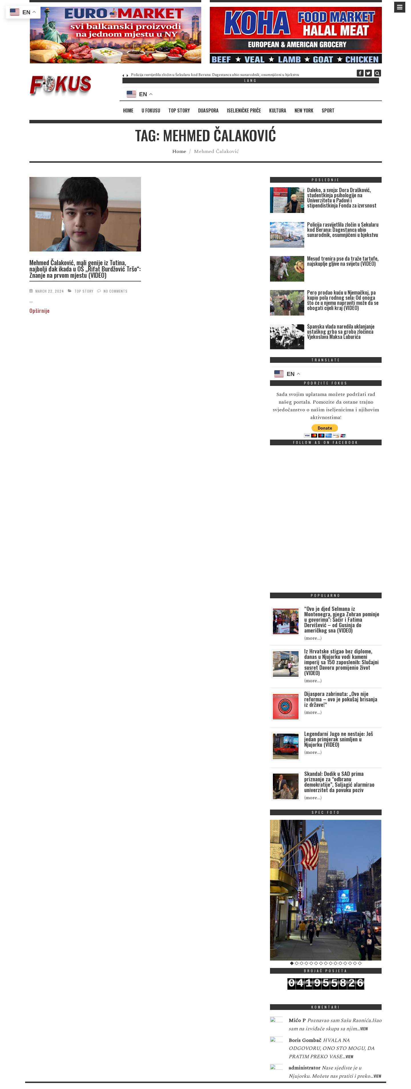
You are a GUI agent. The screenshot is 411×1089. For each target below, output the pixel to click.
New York (304, 110)
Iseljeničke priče (244, 110)
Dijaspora (208, 110)
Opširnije (39, 310)
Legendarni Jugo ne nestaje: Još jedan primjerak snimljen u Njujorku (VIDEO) (338, 738)
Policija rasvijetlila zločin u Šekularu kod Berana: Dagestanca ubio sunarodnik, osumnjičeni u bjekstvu (215, 75)
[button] (115, 35)
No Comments (116, 291)
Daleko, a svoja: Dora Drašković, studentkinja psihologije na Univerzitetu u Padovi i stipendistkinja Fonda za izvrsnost (341, 197)
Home (128, 110)
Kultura (277, 110)
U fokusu (151, 110)
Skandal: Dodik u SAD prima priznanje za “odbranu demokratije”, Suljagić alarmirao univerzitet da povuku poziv (339, 781)
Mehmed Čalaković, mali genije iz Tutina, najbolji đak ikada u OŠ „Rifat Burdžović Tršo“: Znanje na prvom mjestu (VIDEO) (85, 268)
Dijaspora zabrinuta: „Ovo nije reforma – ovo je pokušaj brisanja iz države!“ (340, 698)
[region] (115, 35)
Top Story (179, 110)
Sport (328, 110)
